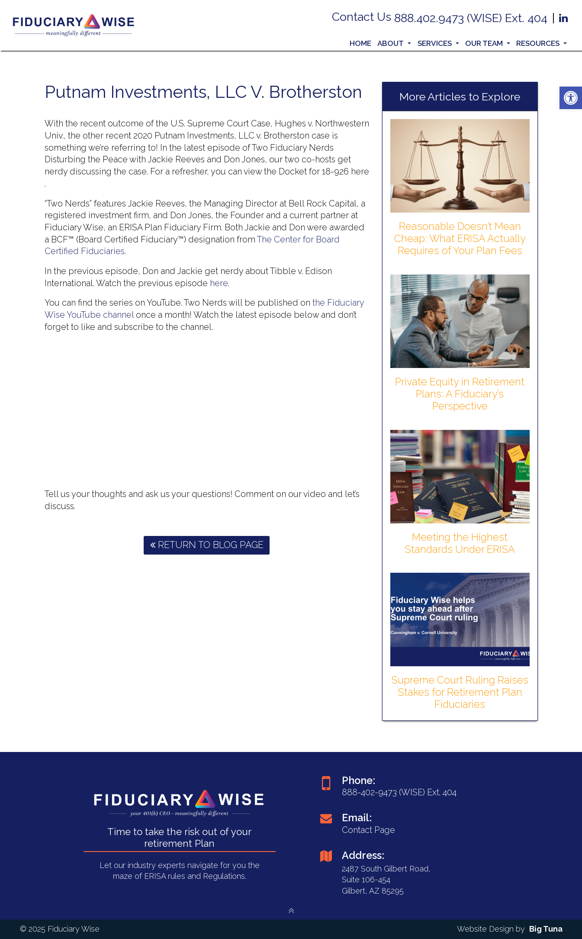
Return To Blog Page (207, 544)
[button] (570, 98)
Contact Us (363, 16)
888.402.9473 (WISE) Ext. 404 (472, 18)
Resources (541, 43)
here (219, 283)
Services (438, 43)
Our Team (487, 43)
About (394, 43)
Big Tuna (546, 928)
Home (360, 43)
